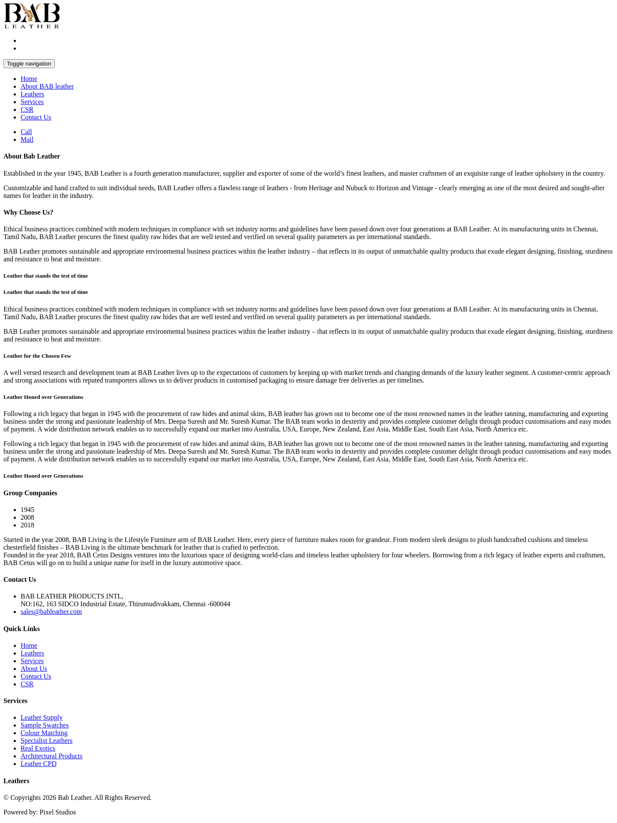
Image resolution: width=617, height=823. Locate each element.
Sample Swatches (45, 725)
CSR (27, 109)
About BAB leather (47, 86)
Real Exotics (38, 748)
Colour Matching (44, 732)
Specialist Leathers (46, 740)
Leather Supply (42, 717)
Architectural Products (51, 756)
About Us (34, 668)
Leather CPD (39, 763)
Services (32, 101)
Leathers (32, 94)
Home (29, 78)
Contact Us (36, 117)
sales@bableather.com (51, 611)
